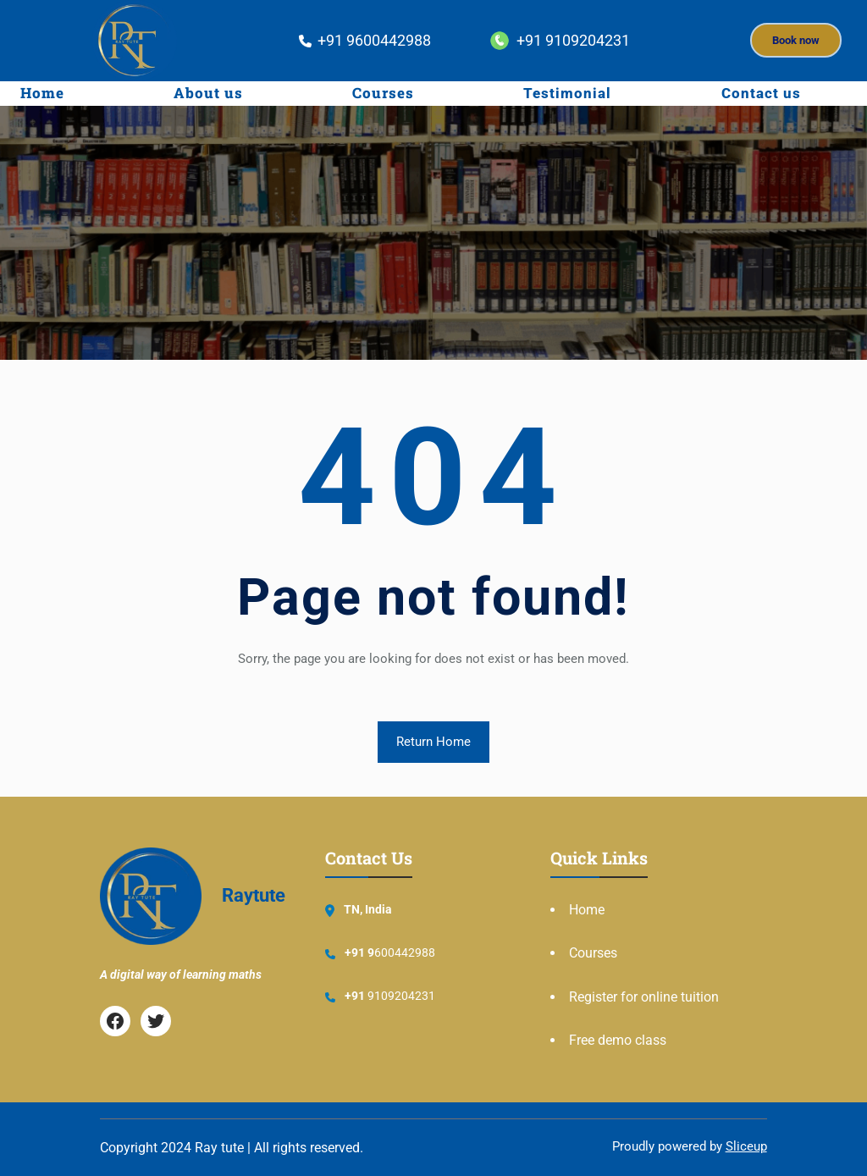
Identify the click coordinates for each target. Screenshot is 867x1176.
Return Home (433, 741)
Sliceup (746, 1146)
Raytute (253, 895)
